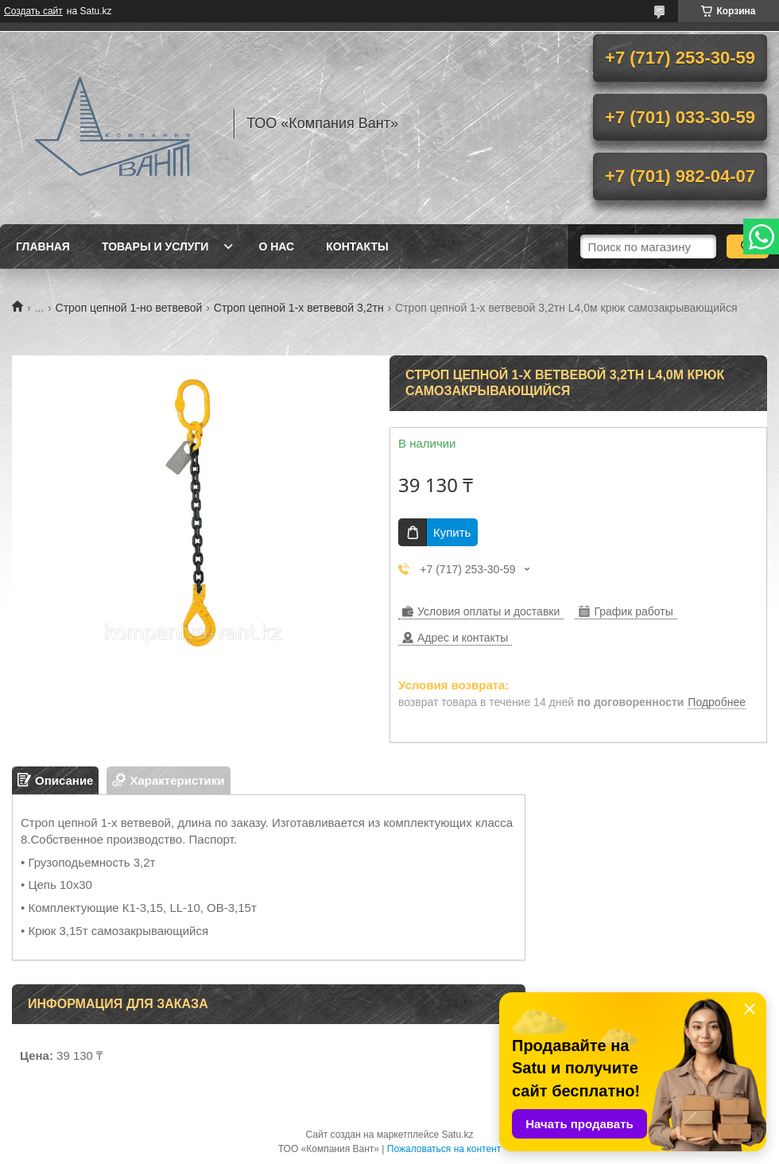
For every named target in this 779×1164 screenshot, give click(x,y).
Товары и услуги (155, 246)
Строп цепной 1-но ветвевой (129, 307)
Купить (452, 532)
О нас (276, 246)
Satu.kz (457, 1134)
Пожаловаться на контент (444, 1148)
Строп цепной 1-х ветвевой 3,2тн (299, 307)
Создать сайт (33, 11)
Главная (43, 246)
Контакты (357, 246)
